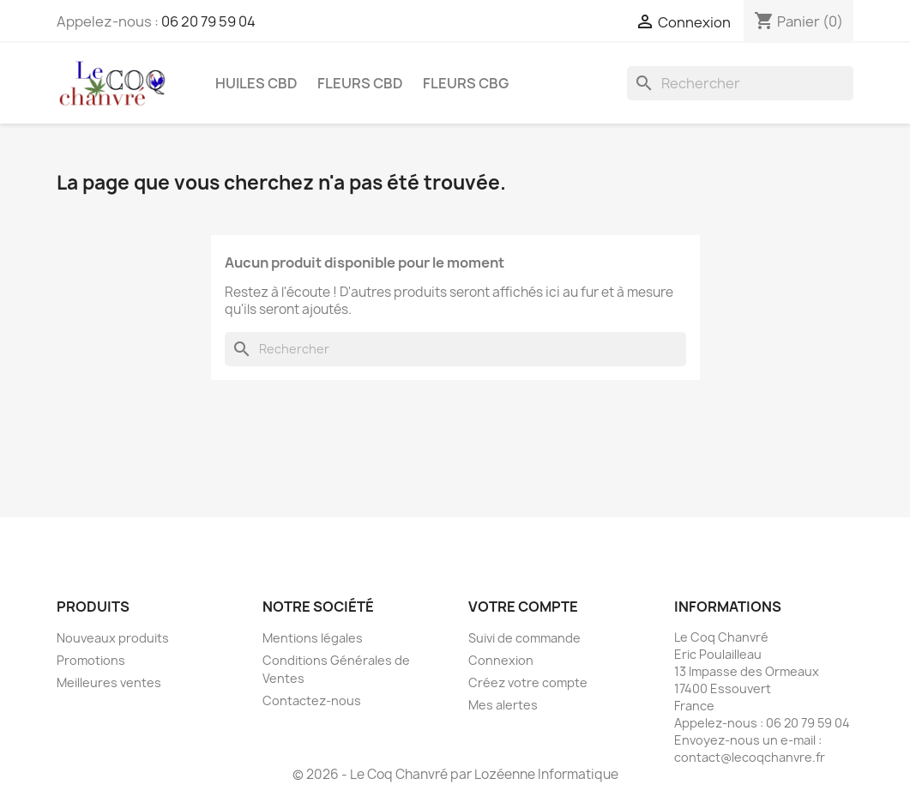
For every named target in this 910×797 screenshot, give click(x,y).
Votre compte (523, 606)
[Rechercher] (740, 83)
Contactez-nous (311, 700)
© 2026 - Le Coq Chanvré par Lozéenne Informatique (455, 774)
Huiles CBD (256, 83)
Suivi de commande (524, 638)
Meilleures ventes (109, 682)
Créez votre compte (528, 682)
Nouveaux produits (113, 638)
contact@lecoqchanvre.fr (749, 757)
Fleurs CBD (360, 83)
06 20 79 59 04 (208, 21)
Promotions (91, 660)
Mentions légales (312, 638)
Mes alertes (503, 705)
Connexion (500, 660)
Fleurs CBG (466, 83)
